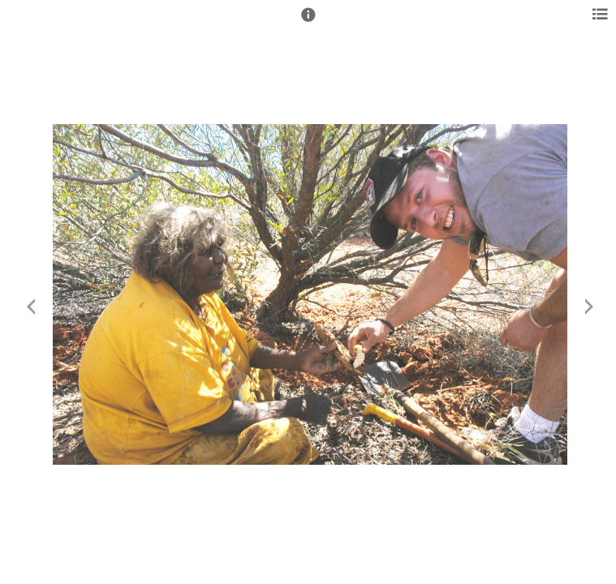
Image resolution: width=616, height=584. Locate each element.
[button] (308, 21)
